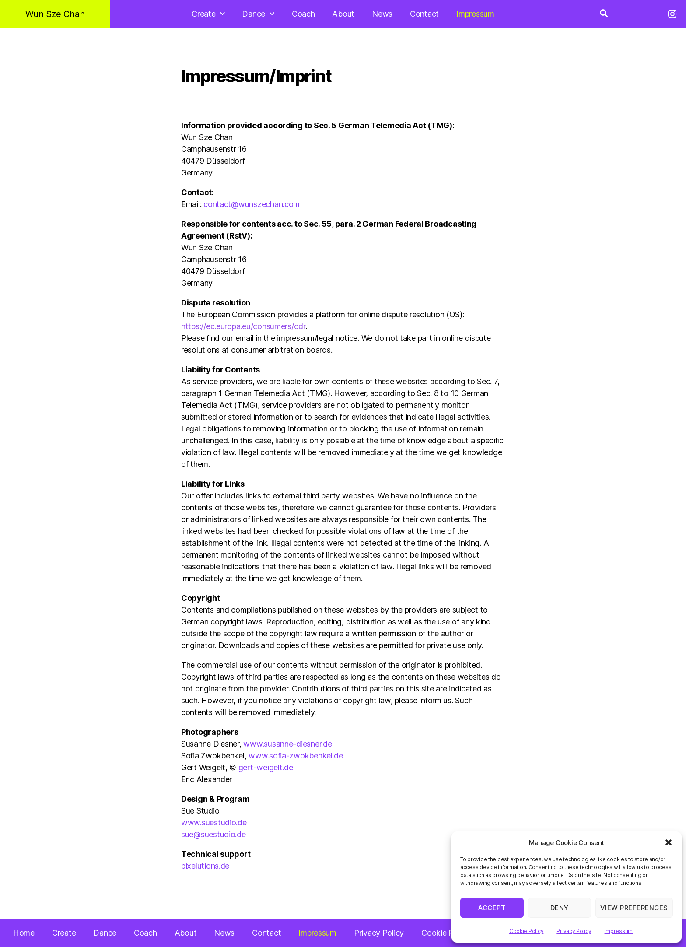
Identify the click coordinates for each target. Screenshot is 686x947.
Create (208, 14)
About (343, 13)
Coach (303, 13)
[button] (668, 842)
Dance (258, 14)
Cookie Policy (526, 931)
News (382, 13)
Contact (424, 13)
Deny (559, 908)
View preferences (634, 908)
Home (24, 932)
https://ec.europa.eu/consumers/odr (243, 326)
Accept (491, 908)
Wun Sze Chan (55, 14)
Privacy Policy (573, 931)
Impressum (619, 931)
